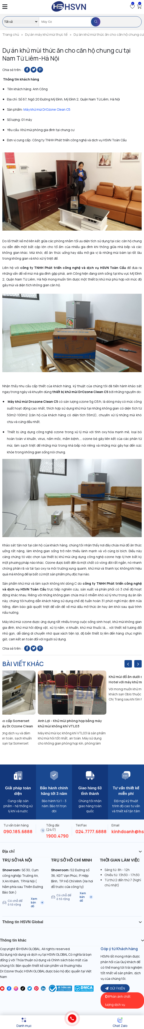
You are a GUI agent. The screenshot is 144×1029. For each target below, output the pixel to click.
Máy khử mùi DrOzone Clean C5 (46, 109)
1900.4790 (57, 836)
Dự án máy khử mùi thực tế (46, 34)
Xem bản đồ (37, 902)
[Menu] (24, 1022)
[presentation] (128, 664)
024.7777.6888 (91, 832)
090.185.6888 (18, 832)
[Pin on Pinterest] (40, 70)
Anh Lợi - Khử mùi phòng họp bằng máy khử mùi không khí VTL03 (70, 723)
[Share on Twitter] (33, 70)
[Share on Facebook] (27, 70)
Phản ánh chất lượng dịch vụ (118, 1000)
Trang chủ (10, 34)
